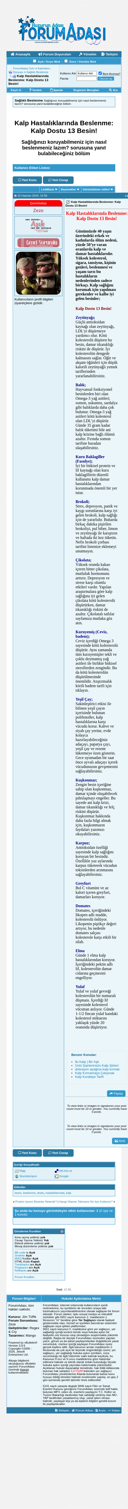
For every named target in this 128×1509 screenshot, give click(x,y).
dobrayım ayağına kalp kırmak (97, 1069)
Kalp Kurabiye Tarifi (89, 1077)
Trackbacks (22, 1264)
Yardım (35, 90)
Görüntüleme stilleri (96, 189)
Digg (22, 1170)
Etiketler (19, 1187)
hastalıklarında (55, 1192)
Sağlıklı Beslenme (37, 72)
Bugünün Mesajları (86, 90)
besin (18, 1192)
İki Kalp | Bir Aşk (87, 1062)
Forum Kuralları (24, 1276)
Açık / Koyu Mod (49, 61)
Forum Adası (82, 1410)
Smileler (20, 1255)
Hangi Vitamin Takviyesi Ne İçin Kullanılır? (86, 1201)
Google (64, 1176)
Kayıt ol (16, 90)
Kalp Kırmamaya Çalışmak (95, 1073)
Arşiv (101, 1410)
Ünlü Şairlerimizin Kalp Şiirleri (97, 1065)
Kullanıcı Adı (68, 73)
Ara (113, 90)
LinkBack (47, 189)
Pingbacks (21, 1267)
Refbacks (21, 1270)
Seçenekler (68, 189)
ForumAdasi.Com (23, 68)
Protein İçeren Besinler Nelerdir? (36, 1201)
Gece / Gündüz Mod (82, 61)
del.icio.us (65, 1170)
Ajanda (56, 90)
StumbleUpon (28, 1176)
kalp (68, 1192)
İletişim (62, 1410)
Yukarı (114, 1410)
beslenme (29, 1192)
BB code (20, 1252)
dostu (40, 1192)
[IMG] (18, 1258)
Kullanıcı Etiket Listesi (32, 168)
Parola (64, 78)
